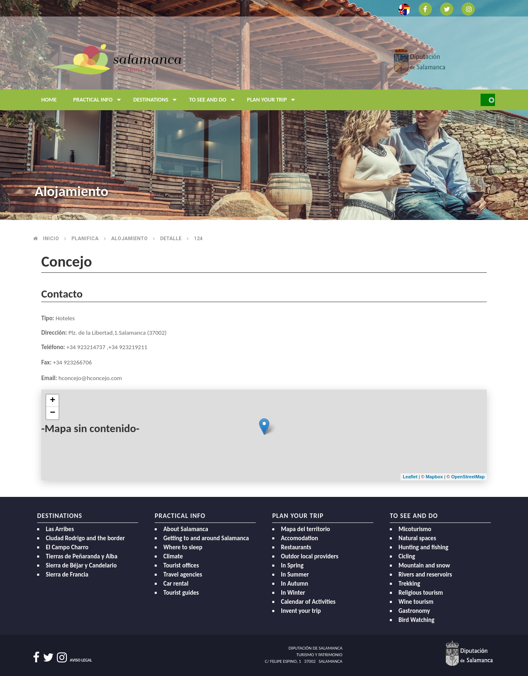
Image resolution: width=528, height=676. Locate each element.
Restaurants (296, 547)
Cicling (406, 556)
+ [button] (52, 401)
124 (198, 238)
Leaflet (410, 476)
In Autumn (294, 583)
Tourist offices (181, 565)
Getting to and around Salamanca (206, 538)
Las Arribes (60, 529)
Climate (173, 556)
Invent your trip (301, 611)
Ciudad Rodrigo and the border (85, 538)
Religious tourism (420, 592)
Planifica (85, 238)
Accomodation (299, 538)
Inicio (51, 238)
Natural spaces (417, 538)
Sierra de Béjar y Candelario (81, 565)
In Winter (293, 592)
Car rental (176, 583)
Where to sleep (183, 547)
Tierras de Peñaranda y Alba (82, 556)
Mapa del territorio (305, 529)
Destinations (157, 100)
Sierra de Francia (67, 574)
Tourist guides (181, 592)
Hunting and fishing (423, 547)
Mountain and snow (424, 565)
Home (49, 99)
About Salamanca (185, 529)
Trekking (409, 583)
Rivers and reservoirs (425, 574)
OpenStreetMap (468, 476)
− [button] (52, 413)
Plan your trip (273, 100)
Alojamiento (129, 238)
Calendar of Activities (308, 601)
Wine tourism (416, 601)
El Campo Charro (67, 547)
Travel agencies (182, 574)
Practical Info (99, 100)
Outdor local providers (309, 556)
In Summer (295, 574)
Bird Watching (416, 620)
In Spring (292, 565)
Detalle (171, 238)
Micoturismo (414, 529)
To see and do (214, 100)
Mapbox (435, 476)
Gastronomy (414, 611)
